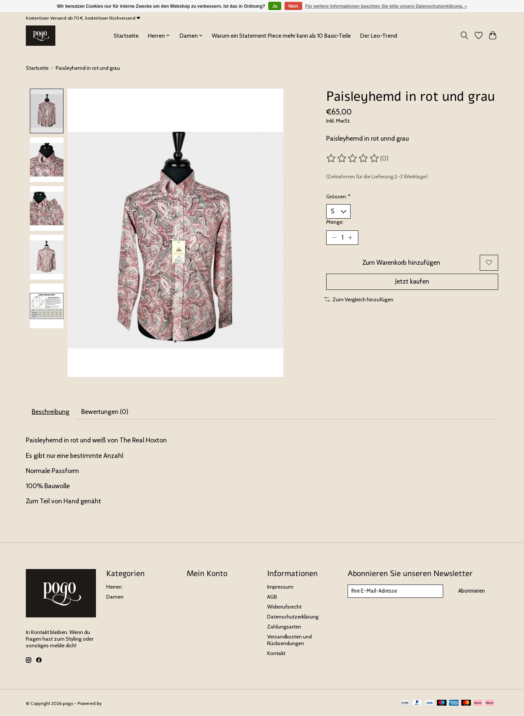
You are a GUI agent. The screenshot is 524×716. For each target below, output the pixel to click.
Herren (114, 587)
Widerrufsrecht (284, 607)
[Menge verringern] (334, 238)
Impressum (280, 587)
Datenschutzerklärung (292, 617)
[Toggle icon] (464, 35)
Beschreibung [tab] (51, 411)
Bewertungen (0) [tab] (105, 411)
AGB (272, 597)
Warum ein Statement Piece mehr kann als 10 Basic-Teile (281, 35)
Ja (274, 6)
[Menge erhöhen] (350, 238)
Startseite (126, 35)
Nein (293, 6)
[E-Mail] (395, 591)
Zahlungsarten (284, 627)
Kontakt (276, 654)
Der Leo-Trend (378, 35)
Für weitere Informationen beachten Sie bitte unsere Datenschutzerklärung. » (386, 6)
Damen (115, 597)
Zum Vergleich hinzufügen (358, 300)
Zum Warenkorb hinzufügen (401, 263)
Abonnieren (471, 591)
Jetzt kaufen (412, 283)
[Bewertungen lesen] (353, 158)
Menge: (335, 222)
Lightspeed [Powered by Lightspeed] (114, 703)
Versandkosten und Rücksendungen (289, 640)
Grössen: (338, 196)
